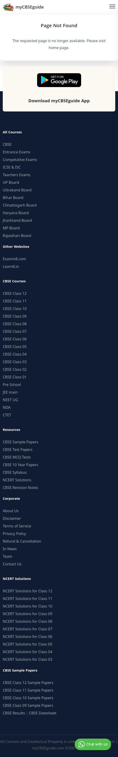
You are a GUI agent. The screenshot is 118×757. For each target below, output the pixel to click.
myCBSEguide (23, 7)
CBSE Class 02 (15, 369)
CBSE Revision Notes (20, 487)
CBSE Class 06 (15, 339)
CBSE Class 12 (15, 293)
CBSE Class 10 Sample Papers (28, 697)
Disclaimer (12, 518)
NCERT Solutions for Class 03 (27, 659)
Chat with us (92, 744)
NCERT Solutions (17, 479)
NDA (7, 407)
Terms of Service (17, 526)
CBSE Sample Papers (20, 441)
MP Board (11, 228)
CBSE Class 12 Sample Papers (28, 682)
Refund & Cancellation (22, 541)
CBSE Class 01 (15, 377)
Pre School (12, 384)
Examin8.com (14, 258)
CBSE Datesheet (42, 713)
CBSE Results (14, 713)
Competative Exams (20, 159)
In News (10, 548)
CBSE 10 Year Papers (20, 464)
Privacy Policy (14, 533)
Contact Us (12, 564)
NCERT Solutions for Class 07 (27, 628)
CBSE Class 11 (15, 301)
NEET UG (10, 399)
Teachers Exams (16, 174)
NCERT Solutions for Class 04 (27, 651)
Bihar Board (13, 197)
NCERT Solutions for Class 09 (27, 613)
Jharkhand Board (17, 220)
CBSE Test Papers (17, 449)
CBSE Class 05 (15, 346)
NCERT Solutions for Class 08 (27, 621)
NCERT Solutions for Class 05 (27, 644)
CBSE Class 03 (15, 361)
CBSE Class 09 (15, 316)
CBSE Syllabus (15, 472)
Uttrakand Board (17, 190)
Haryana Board (16, 212)
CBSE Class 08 (15, 323)
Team (7, 556)
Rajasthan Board (17, 235)
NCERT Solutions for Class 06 (27, 636)
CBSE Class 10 (15, 308)
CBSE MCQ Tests (17, 457)
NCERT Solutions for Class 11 (27, 598)
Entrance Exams (16, 152)
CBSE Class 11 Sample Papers (28, 690)
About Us (11, 510)
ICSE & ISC (12, 167)
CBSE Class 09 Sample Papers (28, 705)
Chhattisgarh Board (20, 205)
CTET (7, 415)
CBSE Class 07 (15, 331)
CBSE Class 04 (15, 354)
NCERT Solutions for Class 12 (27, 590)
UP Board (11, 182)
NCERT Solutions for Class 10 (27, 606)
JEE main (10, 392)
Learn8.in (11, 266)
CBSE (7, 144)
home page (58, 47)
